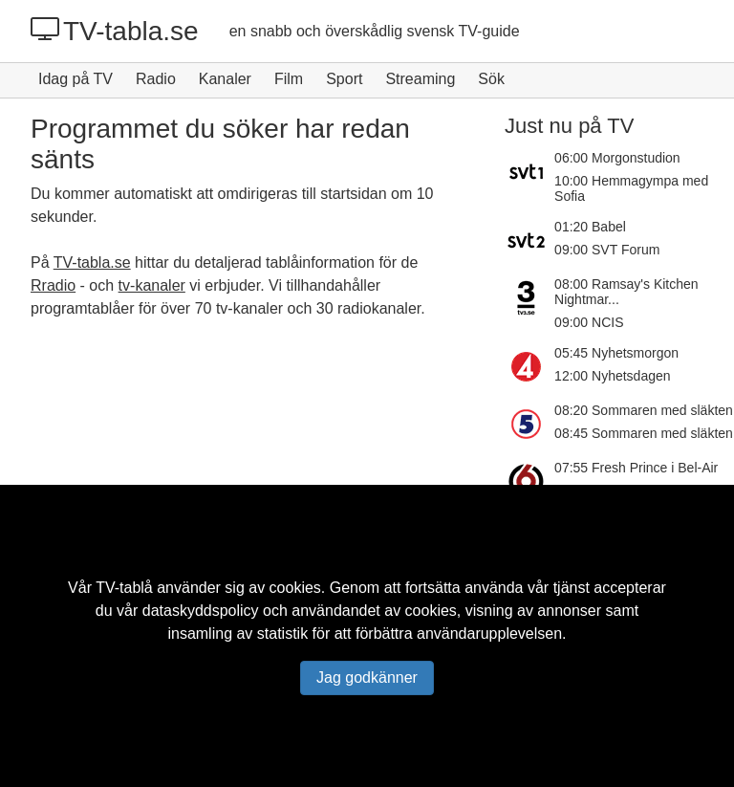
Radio (156, 79)
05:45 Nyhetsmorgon (616, 353)
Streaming (420, 79)
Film (288, 79)
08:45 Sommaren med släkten (643, 433)
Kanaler (225, 79)
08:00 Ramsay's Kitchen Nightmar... (626, 291)
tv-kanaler (152, 285)
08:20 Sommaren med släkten (643, 410)
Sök (491, 79)
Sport (344, 79)
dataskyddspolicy (200, 610)
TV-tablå (124, 587)
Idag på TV (75, 79)
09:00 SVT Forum (606, 249)
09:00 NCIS (588, 322)
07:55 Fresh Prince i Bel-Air (636, 467)
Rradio (53, 285)
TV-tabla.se (115, 30)
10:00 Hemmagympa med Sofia (631, 188)
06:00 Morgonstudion (617, 157)
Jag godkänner (367, 677)
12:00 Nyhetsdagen (612, 375)
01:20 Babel (590, 226)
